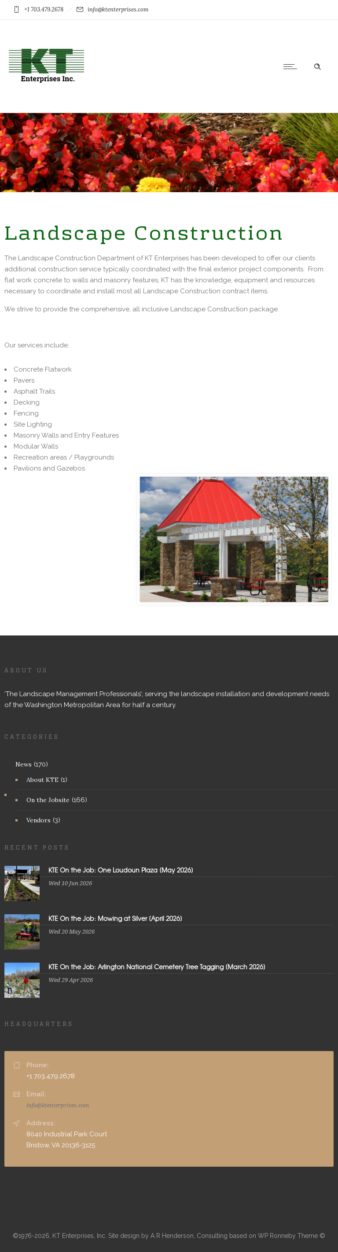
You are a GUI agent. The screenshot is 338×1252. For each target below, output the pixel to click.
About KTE (42, 780)
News (23, 764)
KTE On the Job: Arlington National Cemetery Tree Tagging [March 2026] (156, 966)
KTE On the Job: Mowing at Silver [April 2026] (115, 918)
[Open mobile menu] (292, 66)
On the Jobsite (48, 800)
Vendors (38, 820)
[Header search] (317, 65)
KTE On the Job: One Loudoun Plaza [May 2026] (120, 869)
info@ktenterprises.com (57, 1105)
